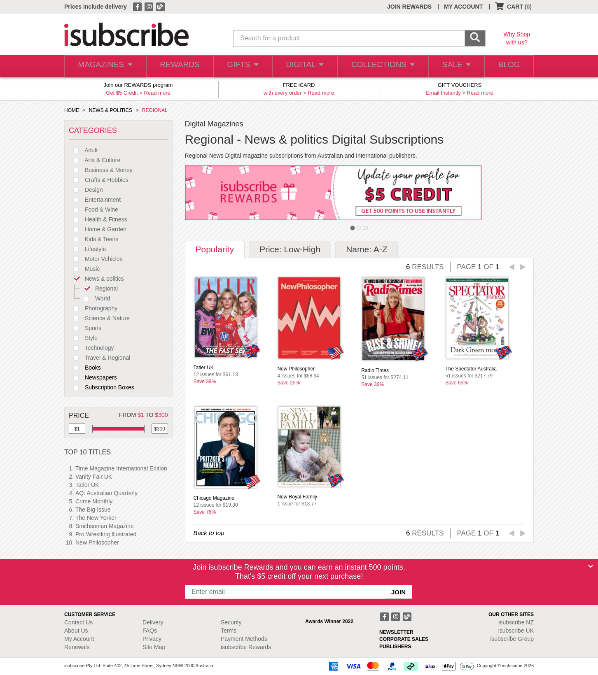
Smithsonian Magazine (104, 526)
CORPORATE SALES (403, 639)
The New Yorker (96, 517)
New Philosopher (97, 542)
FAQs (149, 630)
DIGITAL (304, 66)
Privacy (151, 638)
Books (85, 367)
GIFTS (241, 66)
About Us (76, 630)
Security (231, 622)
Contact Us (78, 622)
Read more (157, 93)
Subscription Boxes (101, 387)
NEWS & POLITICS (110, 110)
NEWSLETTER (396, 632)
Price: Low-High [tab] (289, 249)
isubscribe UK (516, 630)
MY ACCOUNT (463, 6)
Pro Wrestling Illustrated (105, 534)
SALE (453, 66)
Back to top (209, 532)
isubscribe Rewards (246, 647)
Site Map (153, 647)
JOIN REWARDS (409, 6)
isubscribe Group (512, 638)
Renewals (76, 647)
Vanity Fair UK (93, 476)
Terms (228, 630)
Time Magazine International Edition (121, 468)
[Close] (590, 566)
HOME (71, 110)
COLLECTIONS (380, 66)
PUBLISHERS (395, 646)
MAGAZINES (104, 66)
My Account (79, 638)
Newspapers (93, 377)
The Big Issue (93, 509)
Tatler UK (87, 485)
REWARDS (177, 66)
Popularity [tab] (215, 249)
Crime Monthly (93, 501)
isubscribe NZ (516, 622)
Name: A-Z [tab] (366, 249)
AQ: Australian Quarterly (106, 493)
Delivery (153, 622)
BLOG (508, 66)
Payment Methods (244, 638)
